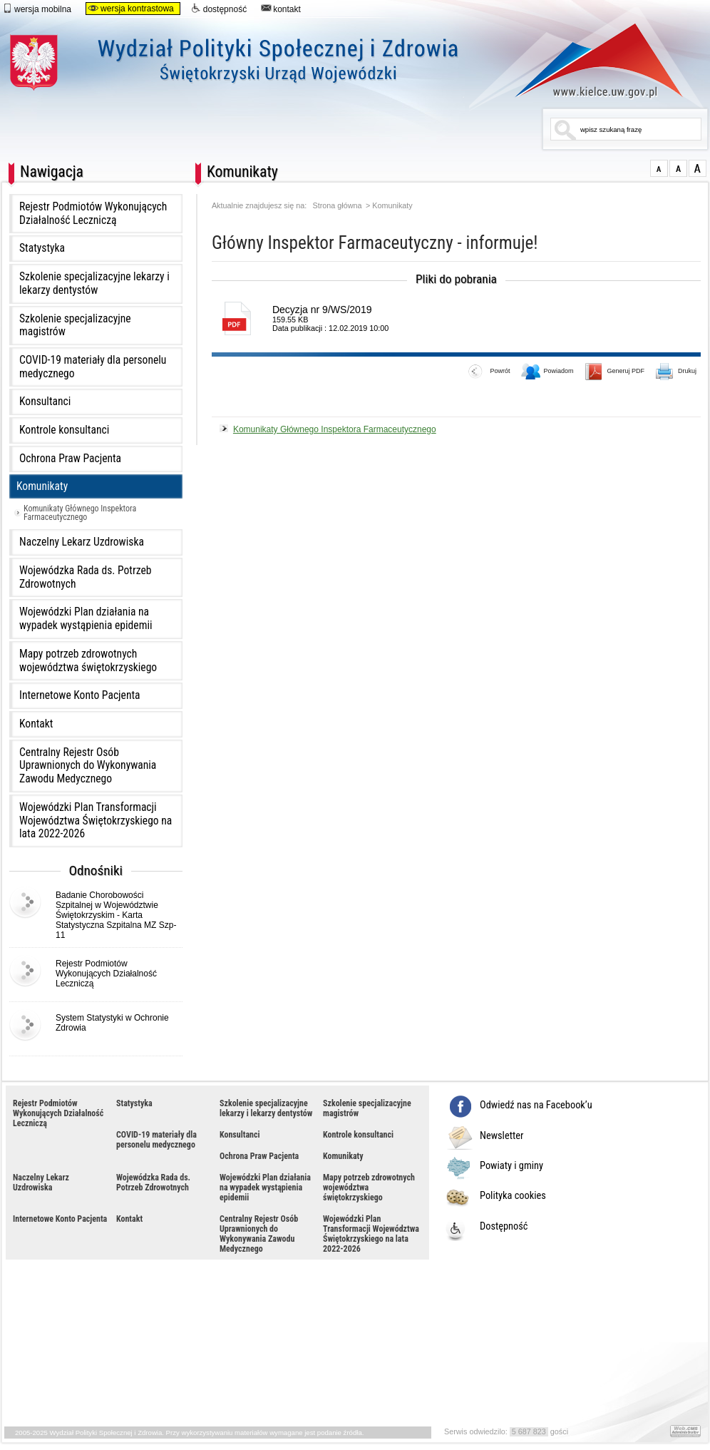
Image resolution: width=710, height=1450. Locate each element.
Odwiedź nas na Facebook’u (536, 1106)
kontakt (281, 9)
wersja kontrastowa (131, 9)
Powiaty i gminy (511, 1166)
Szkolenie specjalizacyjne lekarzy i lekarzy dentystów (94, 283)
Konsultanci (45, 401)
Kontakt (36, 724)
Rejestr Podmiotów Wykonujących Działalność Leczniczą (93, 213)
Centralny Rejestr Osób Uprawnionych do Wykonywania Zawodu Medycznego (87, 765)
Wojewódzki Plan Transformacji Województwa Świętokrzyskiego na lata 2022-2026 (95, 820)
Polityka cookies (513, 1196)
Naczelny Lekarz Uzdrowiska (81, 542)
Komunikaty (42, 486)
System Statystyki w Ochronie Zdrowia (112, 1023)
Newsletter (501, 1136)
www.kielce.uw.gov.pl (588, 60)
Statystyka (42, 248)
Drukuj (676, 372)
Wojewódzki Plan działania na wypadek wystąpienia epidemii (86, 619)
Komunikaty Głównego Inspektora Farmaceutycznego (80, 513)
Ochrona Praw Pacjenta (70, 458)
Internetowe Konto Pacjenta (79, 695)
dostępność (219, 9)
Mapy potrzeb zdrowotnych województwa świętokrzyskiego (88, 661)
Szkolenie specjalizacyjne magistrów (75, 325)
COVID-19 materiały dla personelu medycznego (92, 367)
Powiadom (547, 372)
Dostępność (504, 1227)
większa (678, 168)
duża (697, 168)
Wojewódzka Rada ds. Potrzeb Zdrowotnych (85, 577)
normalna (659, 168)
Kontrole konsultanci (64, 430)
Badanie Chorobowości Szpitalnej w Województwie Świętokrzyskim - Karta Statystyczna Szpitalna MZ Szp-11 (116, 915)
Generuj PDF (614, 372)
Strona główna (337, 206)
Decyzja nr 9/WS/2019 (322, 309)
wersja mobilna (36, 9)
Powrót (489, 372)
